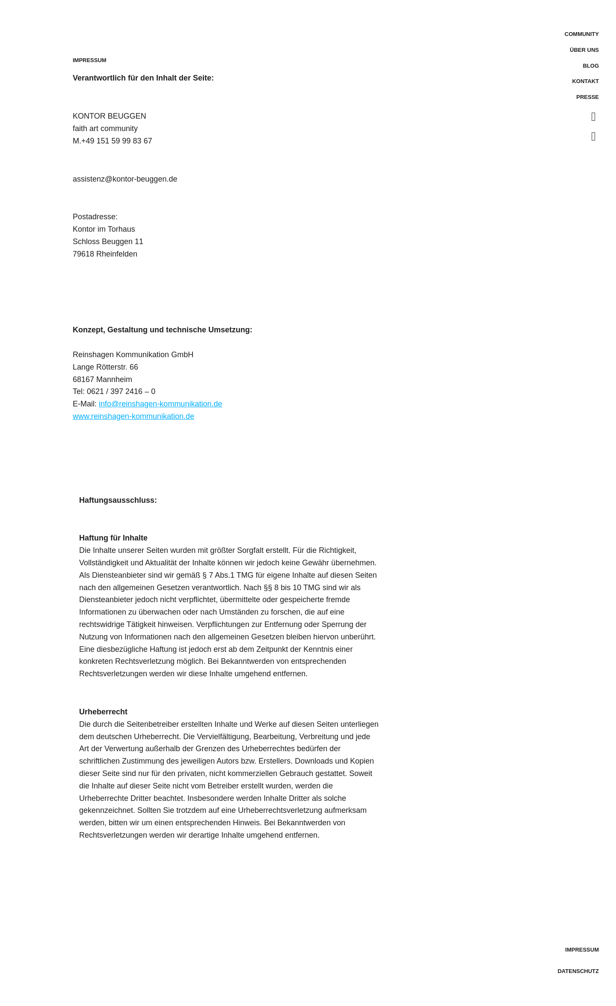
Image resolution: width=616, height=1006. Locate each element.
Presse (587, 97)
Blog (591, 66)
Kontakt (585, 81)
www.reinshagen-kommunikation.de (133, 416)
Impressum (582, 949)
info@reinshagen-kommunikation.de (160, 404)
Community (582, 34)
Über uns (584, 50)
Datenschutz (578, 971)
